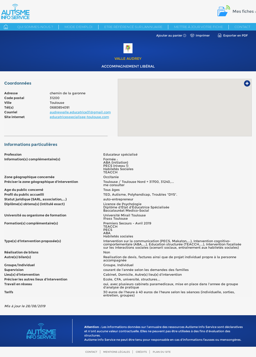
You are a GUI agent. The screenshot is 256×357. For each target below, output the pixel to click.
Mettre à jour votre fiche (198, 27)
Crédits (141, 351)
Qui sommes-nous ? (35, 27)
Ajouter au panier (169, 35)
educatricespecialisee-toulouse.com (79, 117)
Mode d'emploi (78, 27)
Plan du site (162, 351)
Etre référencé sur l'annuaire (133, 27)
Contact (242, 27)
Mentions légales (116, 351)
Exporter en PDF (235, 35)
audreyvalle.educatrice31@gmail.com (80, 112)
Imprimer (203, 35)
